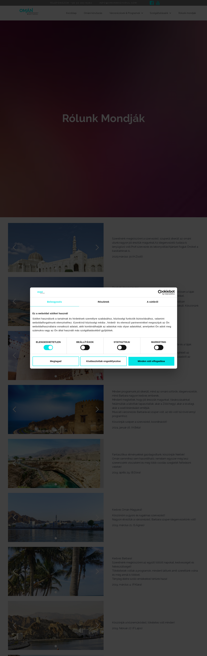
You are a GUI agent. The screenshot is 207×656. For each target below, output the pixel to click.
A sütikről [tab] (152, 301)
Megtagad (55, 361)
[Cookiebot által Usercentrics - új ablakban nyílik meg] (160, 292)
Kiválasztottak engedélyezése (103, 361)
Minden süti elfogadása (151, 361)
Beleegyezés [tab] (54, 301)
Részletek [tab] (103, 301)
